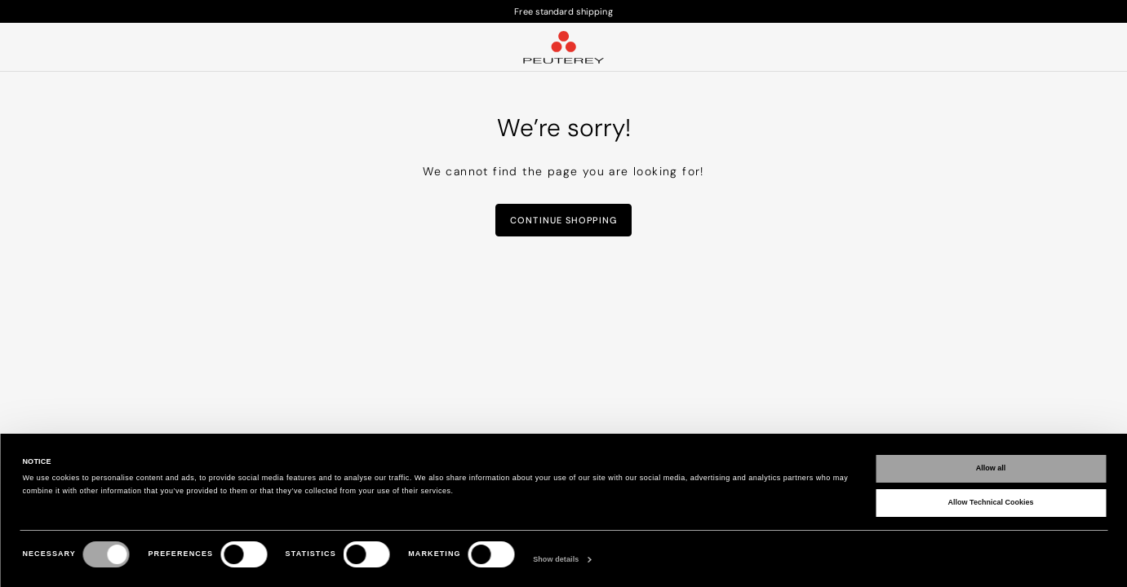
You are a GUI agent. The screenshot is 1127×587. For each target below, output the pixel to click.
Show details (556, 559)
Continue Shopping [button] (563, 220)
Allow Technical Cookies (991, 502)
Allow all (991, 468)
